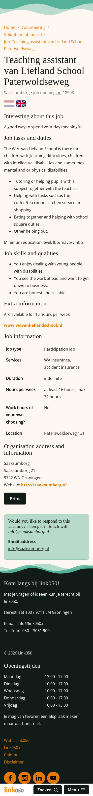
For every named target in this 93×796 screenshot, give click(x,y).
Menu (76, 790)
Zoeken (47, 790)
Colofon (11, 755)
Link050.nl (13, 747)
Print (15, 498)
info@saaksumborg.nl (28, 548)
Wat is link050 (17, 740)
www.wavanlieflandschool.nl (33, 325)
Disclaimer (14, 762)
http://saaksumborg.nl (44, 485)
